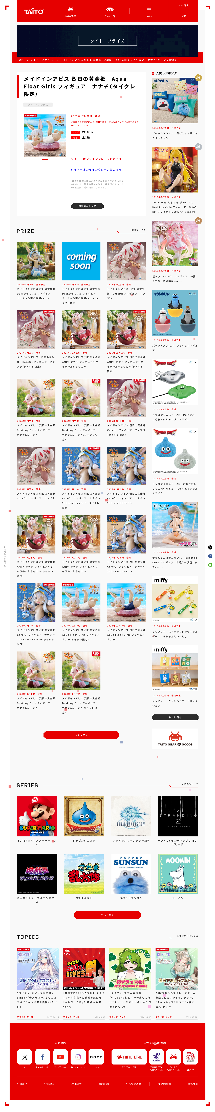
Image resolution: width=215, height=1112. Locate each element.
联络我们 (193, 1084)
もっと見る (81, 734)
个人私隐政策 (133, 1084)
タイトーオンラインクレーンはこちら (96, 169)
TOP (20, 60)
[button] (45, 159)
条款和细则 (164, 1084)
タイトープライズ (41, 60)
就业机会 (76, 1084)
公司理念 (49, 1084)
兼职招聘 (104, 1084)
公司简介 (183, 5)
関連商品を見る (87, 206)
